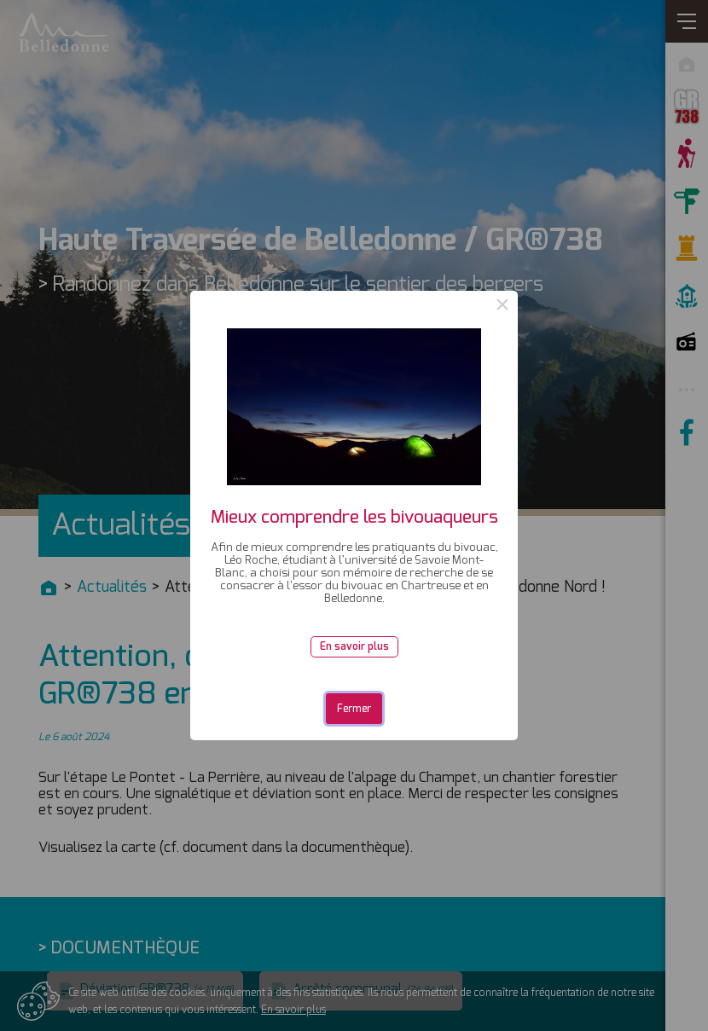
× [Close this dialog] (502, 306)
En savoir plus (354, 646)
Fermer (354, 709)
